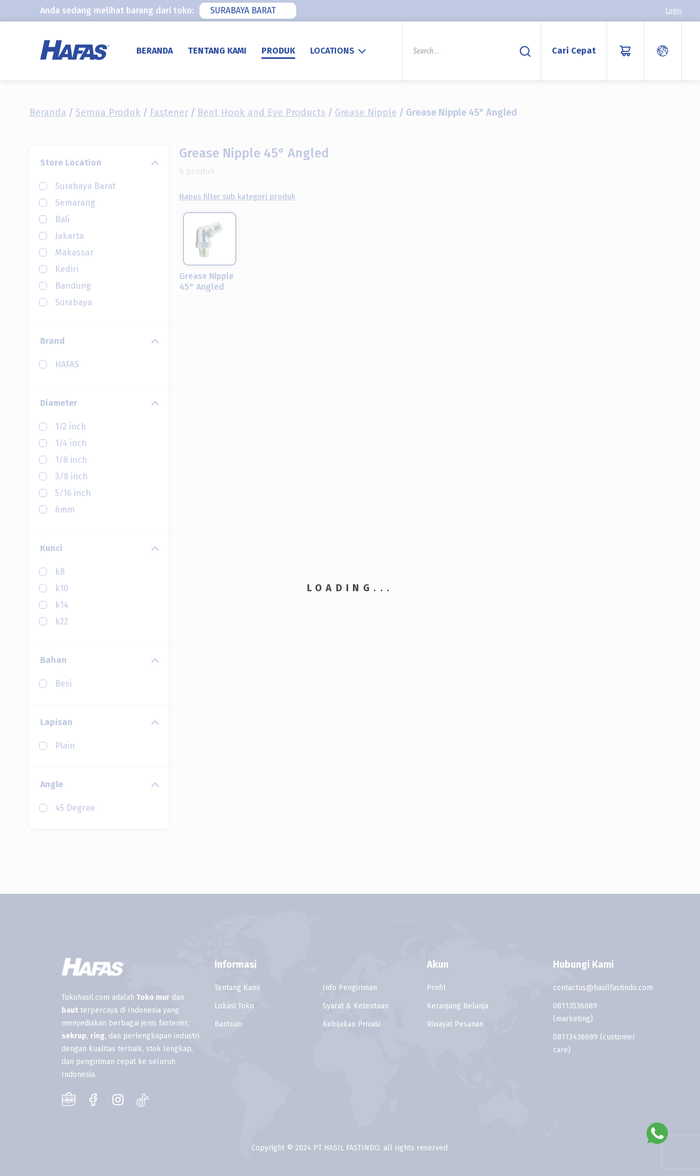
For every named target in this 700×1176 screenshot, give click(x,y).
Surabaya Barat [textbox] (243, 10)
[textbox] (339, 51)
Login (674, 10)
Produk (278, 51)
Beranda (154, 51)
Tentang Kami (217, 51)
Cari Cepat (574, 51)
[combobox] (247, 11)
